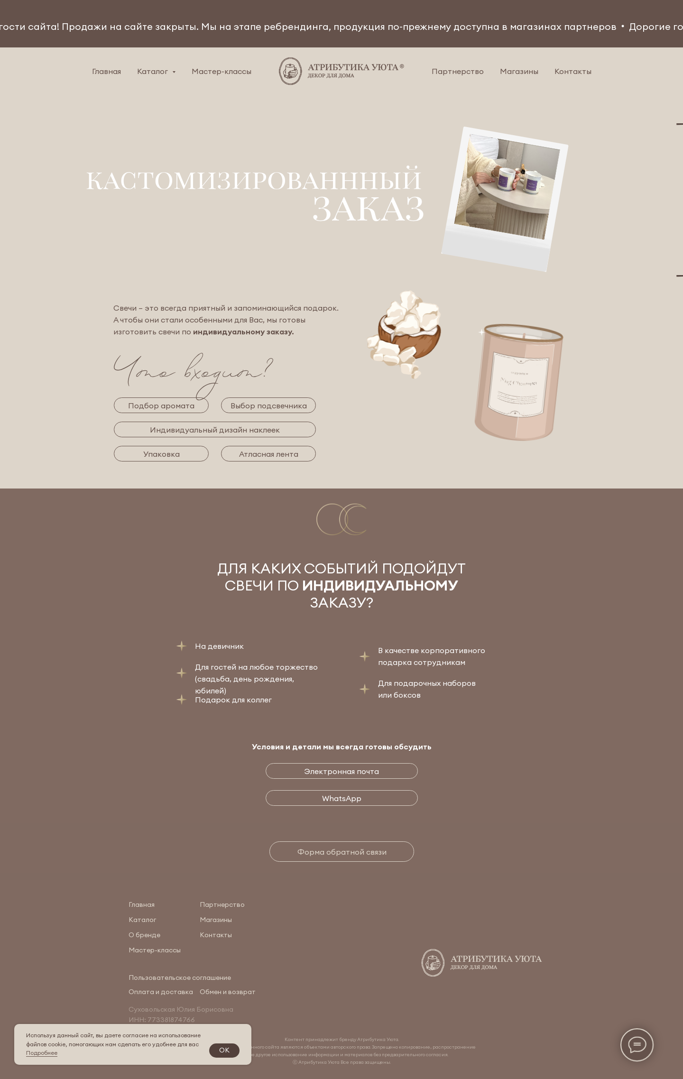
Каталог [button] (153, 71)
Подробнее (41, 1052)
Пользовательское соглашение (180, 977)
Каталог (142, 919)
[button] (341, 851)
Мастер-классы (221, 71)
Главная (106, 71)
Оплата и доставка (161, 991)
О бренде (144, 935)
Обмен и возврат (228, 991)
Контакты (572, 71)
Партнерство (458, 71)
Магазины (519, 71)
